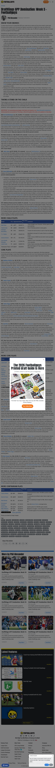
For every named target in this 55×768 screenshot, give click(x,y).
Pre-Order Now (27, 406)
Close (51, 764)
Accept (46, 764)
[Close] (52, 755)
